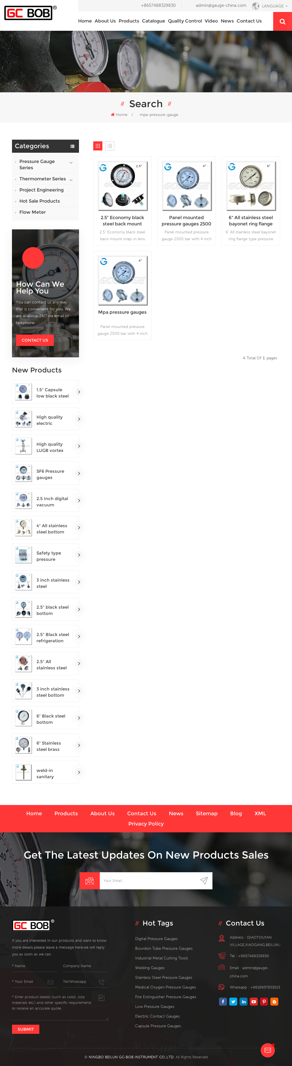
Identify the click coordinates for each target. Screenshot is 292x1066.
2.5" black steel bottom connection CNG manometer (52, 610)
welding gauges (150, 967)
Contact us (249, 21)
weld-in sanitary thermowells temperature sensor (50, 774)
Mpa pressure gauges (122, 312)
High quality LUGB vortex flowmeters (49, 447)
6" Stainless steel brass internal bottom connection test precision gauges (51, 746)
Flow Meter (32, 212)
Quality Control (185, 21)
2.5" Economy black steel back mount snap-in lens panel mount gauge (122, 221)
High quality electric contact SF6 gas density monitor (49, 420)
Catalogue (153, 21)
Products (129, 21)
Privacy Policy (146, 824)
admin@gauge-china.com (221, 5)
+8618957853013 (265, 987)
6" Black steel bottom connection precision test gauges (51, 719)
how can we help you (40, 287)
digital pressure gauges (156, 938)
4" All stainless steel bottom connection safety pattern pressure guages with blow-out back (52, 529)
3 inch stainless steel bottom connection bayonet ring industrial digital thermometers (53, 692)
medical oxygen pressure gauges (165, 987)
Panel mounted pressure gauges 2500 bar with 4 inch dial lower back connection (186, 221)
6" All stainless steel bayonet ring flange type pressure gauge (251, 221)
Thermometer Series (42, 179)
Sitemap (207, 813)
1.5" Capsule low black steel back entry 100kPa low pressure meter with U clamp (52, 393)
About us (105, 21)
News (227, 21)
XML (260, 813)
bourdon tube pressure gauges (163, 948)
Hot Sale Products (39, 201)
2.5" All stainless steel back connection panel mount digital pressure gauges (53, 665)
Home (85, 21)
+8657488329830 (158, 5)
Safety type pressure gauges (48, 556)
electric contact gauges (157, 1016)
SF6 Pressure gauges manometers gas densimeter (53, 474)
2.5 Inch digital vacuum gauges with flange (52, 502)
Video (211, 21)
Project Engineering (41, 190)
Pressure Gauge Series (37, 164)
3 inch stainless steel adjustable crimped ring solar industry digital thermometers (53, 583)
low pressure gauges (154, 1006)
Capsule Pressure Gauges (158, 1026)
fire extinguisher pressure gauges (165, 996)
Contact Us (35, 340)
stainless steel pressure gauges (163, 977)
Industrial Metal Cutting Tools (161, 958)
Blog (236, 813)
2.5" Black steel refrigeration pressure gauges (52, 638)
